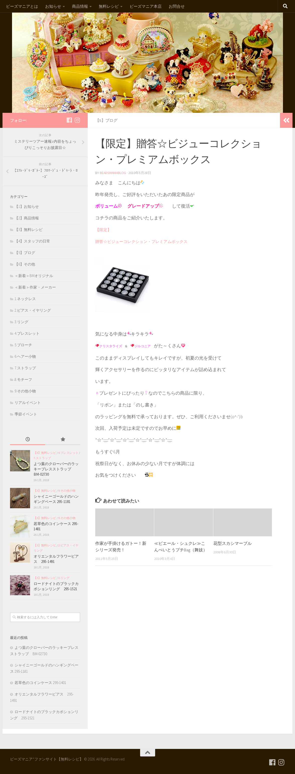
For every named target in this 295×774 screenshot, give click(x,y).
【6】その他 (25, 264)
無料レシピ (109, 6)
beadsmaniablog (113, 172)
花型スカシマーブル (232, 543)
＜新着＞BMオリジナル (34, 275)
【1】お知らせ (27, 206)
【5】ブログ (106, 120)
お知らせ (53, 6)
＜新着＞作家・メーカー (35, 287)
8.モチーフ (23, 379)
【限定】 (103, 229)
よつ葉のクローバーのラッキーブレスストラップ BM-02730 (56, 469)
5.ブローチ (23, 344)
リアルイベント (28, 402)
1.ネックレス (25, 298)
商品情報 (80, 6)
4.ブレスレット (27, 333)
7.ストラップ (25, 368)
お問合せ (177, 6)
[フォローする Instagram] (77, 120)
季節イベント (26, 414)
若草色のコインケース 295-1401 (40, 682)
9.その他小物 (25, 391)
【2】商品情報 (27, 218)
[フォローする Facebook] (69, 120)
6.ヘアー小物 (25, 356)
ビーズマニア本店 (146, 6)
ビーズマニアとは (22, 6)
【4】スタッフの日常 (32, 241)
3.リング (21, 321)
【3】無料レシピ (29, 229)
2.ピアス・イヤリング (33, 310)
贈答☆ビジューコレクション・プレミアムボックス (141, 241)
